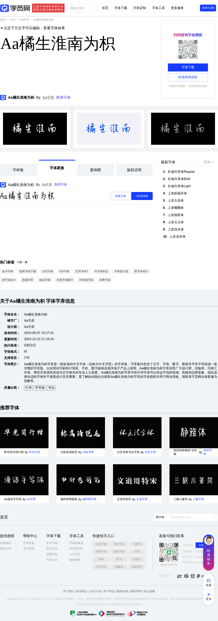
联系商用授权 (188, 77)
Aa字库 (24, 19)
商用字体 (63, 97)
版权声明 (136, 591)
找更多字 (137, 566)
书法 (51, 387)
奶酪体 (119, 566)
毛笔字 (137, 559)
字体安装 (28, 543)
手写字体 (101, 566)
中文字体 (52, 543)
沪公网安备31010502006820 (124, 604)
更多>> (209, 162)
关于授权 (28, 548)
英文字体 (52, 548)
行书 (28, 387)
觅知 (58, 598)
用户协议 (109, 591)
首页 (105, 8)
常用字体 (101, 551)
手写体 (40, 387)
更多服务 (177, 8)
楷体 (101, 559)
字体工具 (158, 8)
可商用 (137, 544)
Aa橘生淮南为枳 (21, 185)
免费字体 (52, 554)
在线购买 (5, 543)
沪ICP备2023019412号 (90, 604)
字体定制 (139, 8)
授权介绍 (5, 548)
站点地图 (149, 591)
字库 (137, 551)
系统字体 (119, 544)
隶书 (119, 559)
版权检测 (75, 559)
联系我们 (82, 591)
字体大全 (52, 559)
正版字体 (101, 544)
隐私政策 (122, 591)
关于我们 (68, 591)
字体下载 (120, 8)
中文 (13, 19)
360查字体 (75, 548)
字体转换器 (76, 543)
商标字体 (119, 551)
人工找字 (75, 554)
